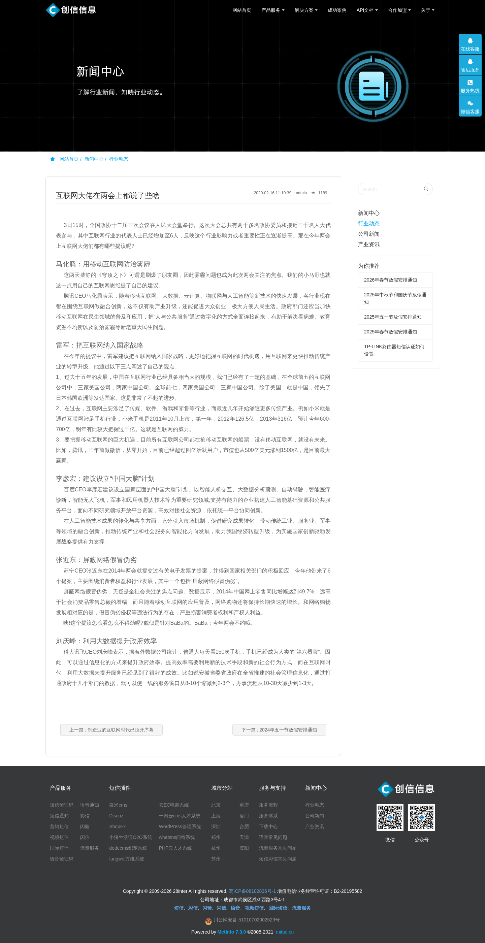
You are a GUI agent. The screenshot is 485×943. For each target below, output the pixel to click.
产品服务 (270, 10)
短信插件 (120, 788)
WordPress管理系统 (180, 826)
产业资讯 (369, 244)
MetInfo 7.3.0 (232, 932)
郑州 (216, 837)
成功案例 (337, 10)
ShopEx (117, 826)
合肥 (244, 826)
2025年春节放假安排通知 (390, 331)
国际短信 (59, 848)
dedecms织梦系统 (128, 848)
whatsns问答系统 (177, 837)
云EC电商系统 (174, 805)
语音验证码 (61, 858)
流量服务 (89, 848)
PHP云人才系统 (175, 848)
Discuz (116, 815)
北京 (216, 805)
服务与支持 (272, 788)
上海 (216, 815)
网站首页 (241, 10)
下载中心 (268, 826)
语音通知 (89, 805)
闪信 (85, 837)
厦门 (244, 815)
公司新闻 (369, 234)
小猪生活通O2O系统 (130, 837)
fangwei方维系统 (126, 858)
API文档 (365, 10)
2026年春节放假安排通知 (390, 280)
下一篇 (279, 730)
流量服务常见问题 (278, 848)
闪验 (85, 826)
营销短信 (59, 826)
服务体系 (268, 815)
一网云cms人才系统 (180, 815)
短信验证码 (61, 805)
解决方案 (304, 10)
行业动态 (118, 159)
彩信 (85, 815)
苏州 (216, 858)
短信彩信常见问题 (278, 858)
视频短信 (59, 837)
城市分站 (222, 788)
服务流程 (268, 805)
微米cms (118, 805)
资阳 (244, 848)
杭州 (216, 848)
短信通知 (59, 815)
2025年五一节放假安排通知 (393, 317)
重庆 (244, 805)
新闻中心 (94, 159)
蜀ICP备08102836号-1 (252, 891)
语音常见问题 (273, 837)
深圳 (216, 826)
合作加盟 (397, 10)
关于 (425, 10)
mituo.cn (285, 932)
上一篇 (111, 730)
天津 (244, 837)
